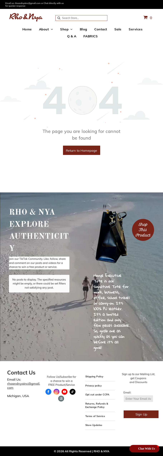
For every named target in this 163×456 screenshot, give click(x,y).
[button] (144, 448)
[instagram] (56, 392)
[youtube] (64, 392)
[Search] (81, 18)
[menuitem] (27, 29)
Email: (127, 392)
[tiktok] (73, 392)
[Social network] (61, 399)
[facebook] (48, 392)
